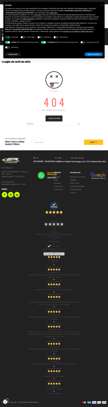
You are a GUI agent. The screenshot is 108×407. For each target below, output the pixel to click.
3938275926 (51, 178)
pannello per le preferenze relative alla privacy (78, 31)
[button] (102, 5)
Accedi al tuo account (77, 177)
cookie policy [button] (53, 13)
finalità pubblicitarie (28, 19)
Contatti (72, 193)
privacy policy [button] (82, 8)
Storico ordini (74, 183)
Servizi (56, 180)
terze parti (37, 15)
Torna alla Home (54, 118)
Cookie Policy (58, 189)
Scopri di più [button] (12, 54)
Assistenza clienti (76, 189)
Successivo (59, 254)
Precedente (48, 254)
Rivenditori (57, 183)
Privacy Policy (58, 186)
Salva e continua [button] (94, 54)
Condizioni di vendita (77, 186)
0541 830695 (38, 161)
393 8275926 (50, 161)
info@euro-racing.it (63, 161)
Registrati (73, 180)
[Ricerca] (54, 123)
